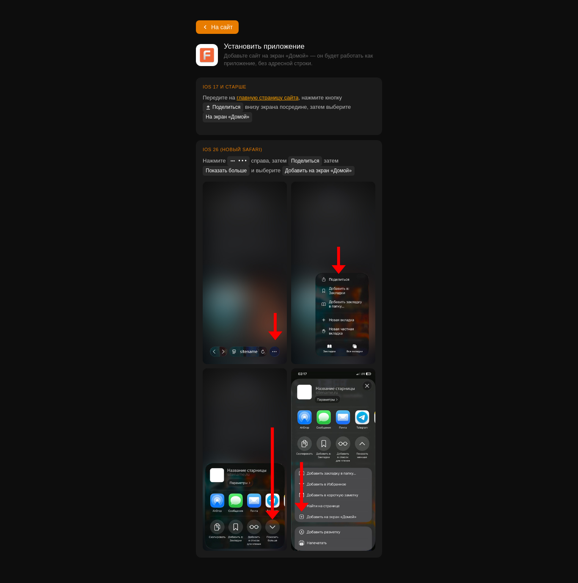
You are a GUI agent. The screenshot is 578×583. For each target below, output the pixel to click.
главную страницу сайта (267, 97)
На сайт (217, 27)
